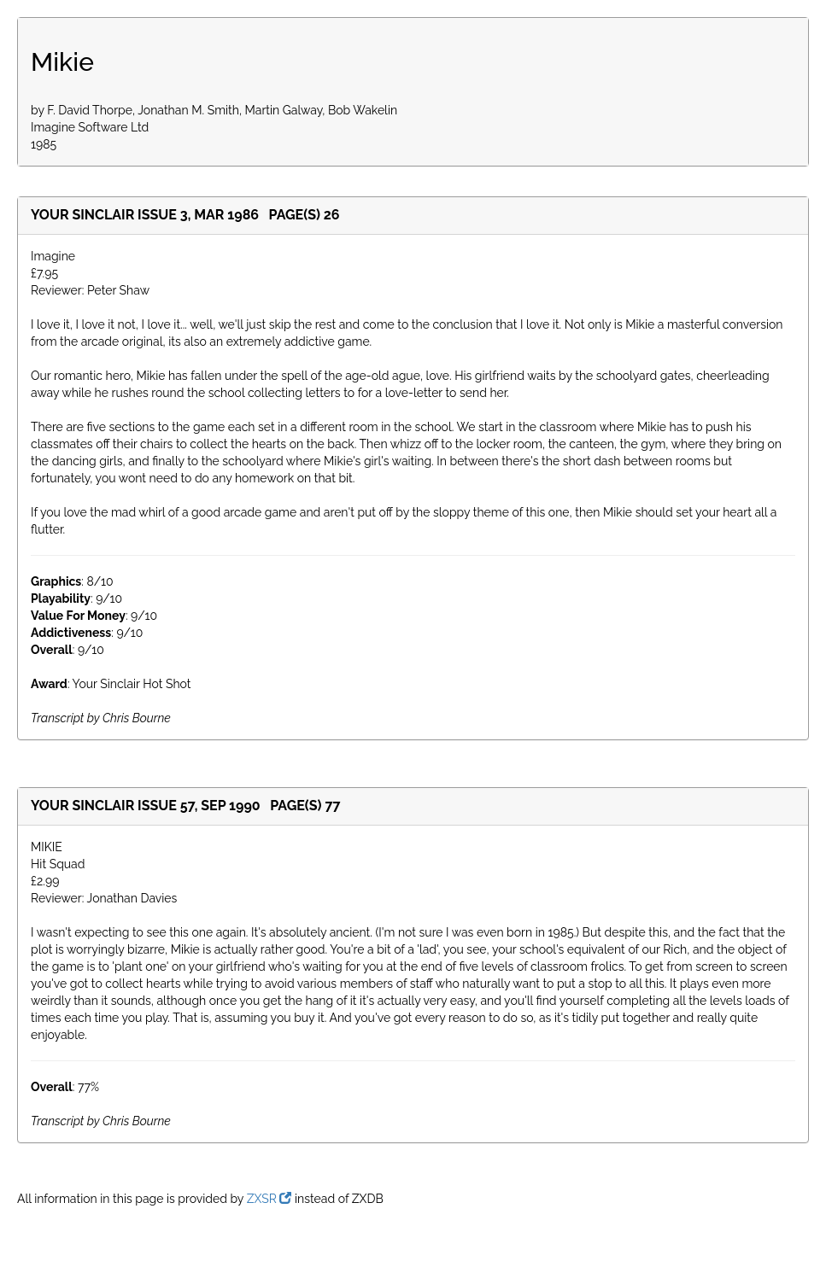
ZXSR (269, 1199)
